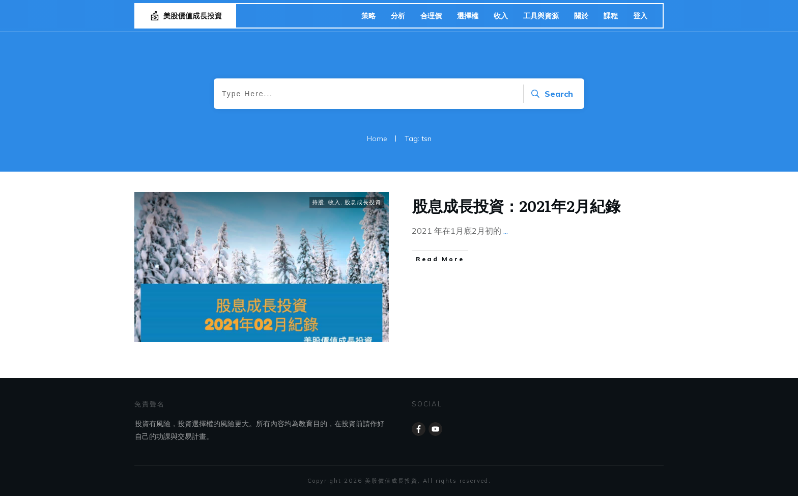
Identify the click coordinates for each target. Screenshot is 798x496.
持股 (318, 202)
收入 (334, 202)
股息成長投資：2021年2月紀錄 (516, 205)
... (505, 231)
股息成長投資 (363, 202)
